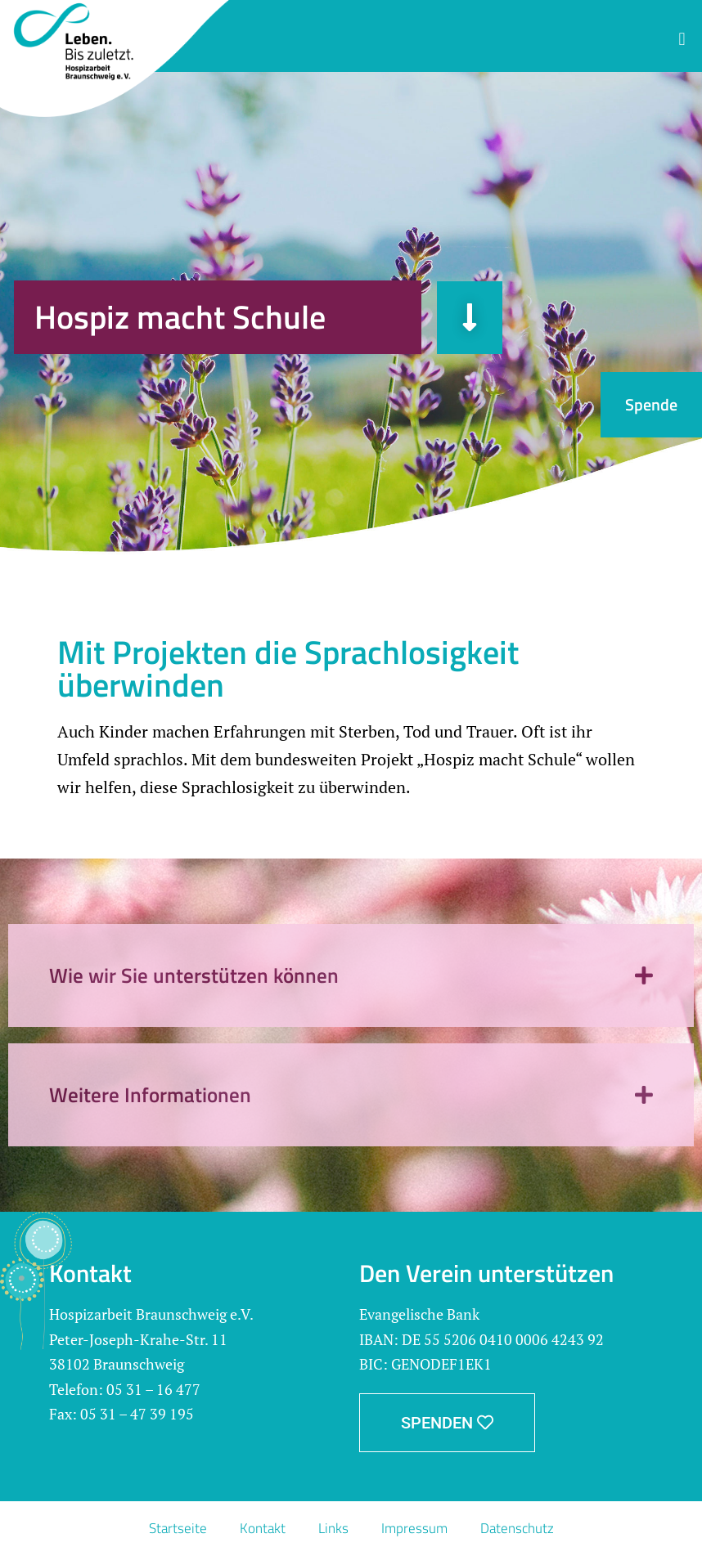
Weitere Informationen (150, 1094)
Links (333, 1528)
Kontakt (263, 1528)
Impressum (414, 1528)
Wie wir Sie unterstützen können (194, 975)
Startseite (178, 1528)
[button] (682, 38)
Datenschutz (517, 1528)
